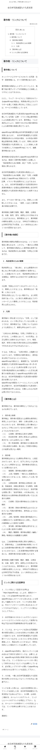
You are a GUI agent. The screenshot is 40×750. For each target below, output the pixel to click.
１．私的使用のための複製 (22, 43)
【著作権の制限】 (17, 40)
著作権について (17, 37)
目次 (17, 30)
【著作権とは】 (17, 49)
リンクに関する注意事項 (20, 52)
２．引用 (16, 46)
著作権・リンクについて (18, 34)
